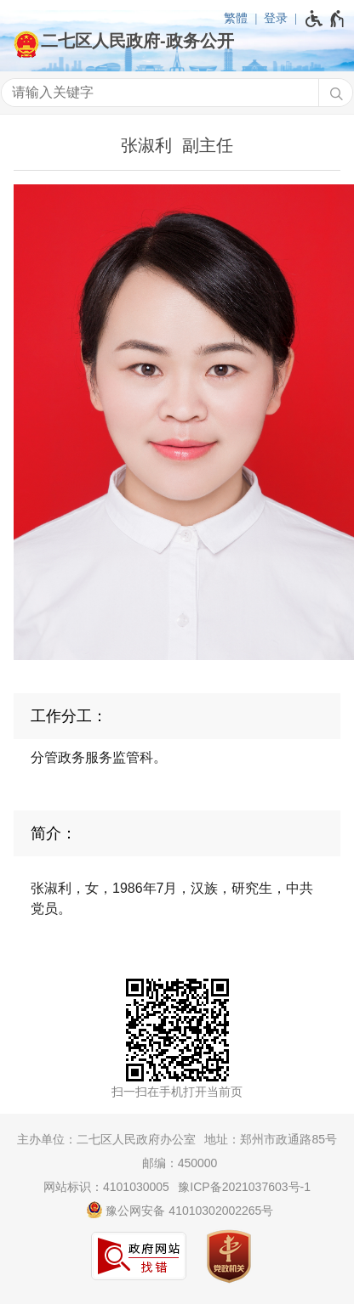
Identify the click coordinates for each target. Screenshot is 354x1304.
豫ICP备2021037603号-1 (244, 1187)
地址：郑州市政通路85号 (270, 1139)
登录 (276, 18)
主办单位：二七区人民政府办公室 (106, 1139)
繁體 (236, 18)
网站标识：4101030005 (106, 1187)
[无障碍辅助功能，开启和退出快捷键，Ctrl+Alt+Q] (325, 18)
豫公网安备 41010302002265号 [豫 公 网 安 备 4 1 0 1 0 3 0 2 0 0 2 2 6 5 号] (180, 1209)
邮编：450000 (180, 1163)
